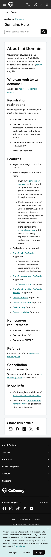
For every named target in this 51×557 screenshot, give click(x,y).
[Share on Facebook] (17, 429)
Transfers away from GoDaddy (27, 276)
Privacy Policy (24, 519)
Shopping (6, 481)
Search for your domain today (27, 395)
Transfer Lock (24, 284)
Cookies (37, 519)
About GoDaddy (10, 445)
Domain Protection (22, 302)
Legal (13, 519)
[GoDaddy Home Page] (13, 490)
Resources (7, 459)
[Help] (35, 4)
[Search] (44, 31)
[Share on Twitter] (31, 429)
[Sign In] (41, 4)
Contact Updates (21, 312)
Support (6, 452)
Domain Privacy (20, 297)
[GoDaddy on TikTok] (18, 510)
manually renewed (26, 230)
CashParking (19, 307)
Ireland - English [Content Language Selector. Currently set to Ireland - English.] (11, 502)
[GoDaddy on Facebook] (4, 510)
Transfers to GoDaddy (23, 253)
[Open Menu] (3, 4)
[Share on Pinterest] (37, 429)
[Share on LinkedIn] (24, 429)
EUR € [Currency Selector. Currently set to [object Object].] (44, 502)
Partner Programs (10, 466)
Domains (19, 19)
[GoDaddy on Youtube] (31, 510)
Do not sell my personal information (25, 525)
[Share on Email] (10, 429)
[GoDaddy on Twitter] (25, 510)
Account (6, 474)
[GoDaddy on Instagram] (11, 510)
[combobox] (22, 31)
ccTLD (39, 65)
